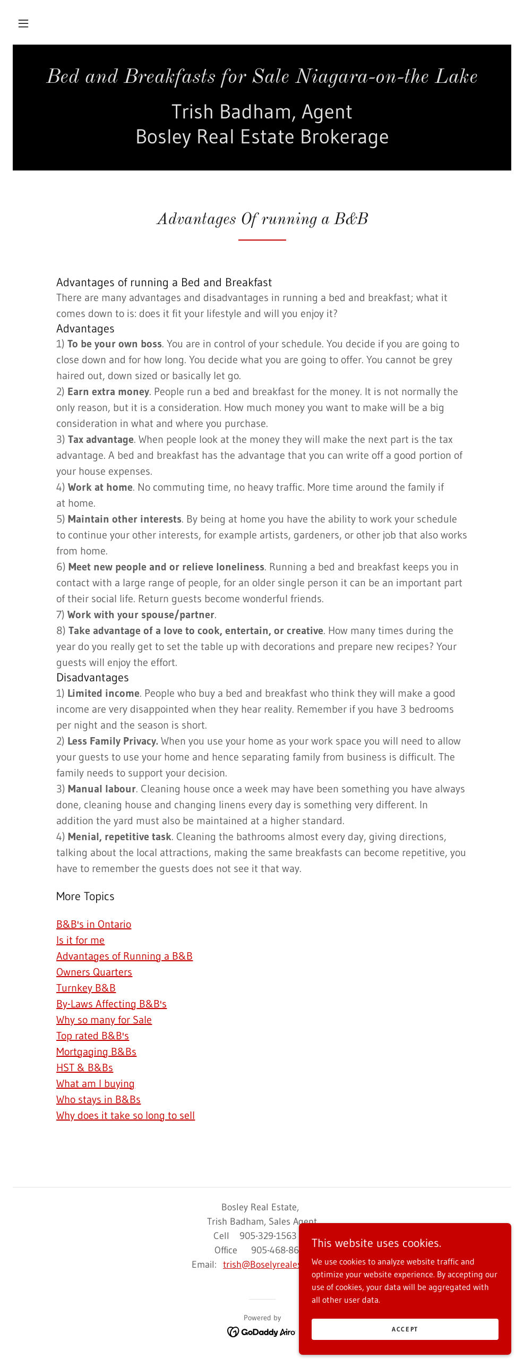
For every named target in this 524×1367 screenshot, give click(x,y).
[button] (23, 23)
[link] (262, 79)
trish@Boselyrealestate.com (279, 1264)
